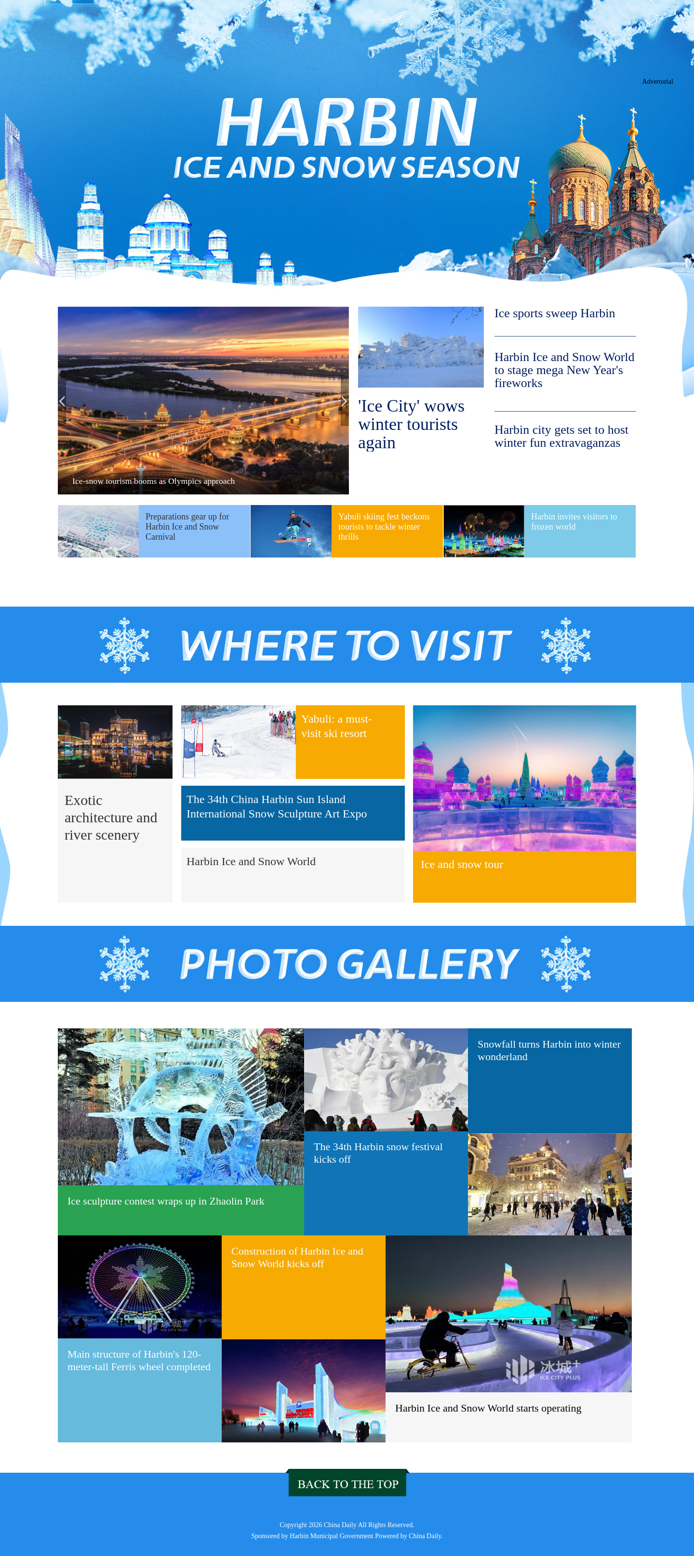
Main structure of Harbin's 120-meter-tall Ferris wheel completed (139, 1360)
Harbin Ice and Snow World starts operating (488, 1408)
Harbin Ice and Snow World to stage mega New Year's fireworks (564, 370)
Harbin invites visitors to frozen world (574, 522)
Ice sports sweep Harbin (554, 313)
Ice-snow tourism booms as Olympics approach (153, 481)
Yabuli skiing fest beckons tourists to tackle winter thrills (384, 527)
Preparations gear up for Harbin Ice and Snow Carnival (187, 527)
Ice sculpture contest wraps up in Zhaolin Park (166, 1201)
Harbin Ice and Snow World (251, 861)
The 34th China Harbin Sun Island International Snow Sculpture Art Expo (277, 806)
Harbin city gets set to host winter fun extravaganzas (561, 436)
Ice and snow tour (462, 864)
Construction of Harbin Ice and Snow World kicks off (297, 1257)
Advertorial (657, 81)
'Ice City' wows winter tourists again (411, 424)
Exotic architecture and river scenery (111, 817)
